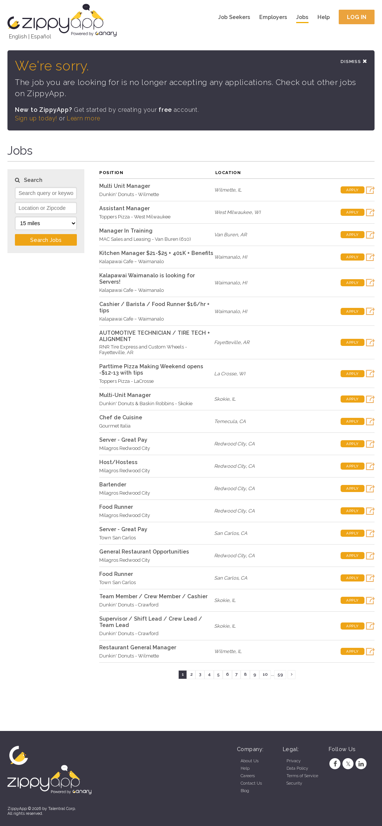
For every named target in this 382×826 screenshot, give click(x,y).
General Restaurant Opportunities (144, 551)
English (18, 36)
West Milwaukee (233, 212)
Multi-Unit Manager (125, 395)
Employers (273, 17)
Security (294, 783)
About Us (250, 761)
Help (323, 17)
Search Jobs (46, 240)
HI (244, 257)
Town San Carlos (117, 537)
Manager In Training (126, 230)
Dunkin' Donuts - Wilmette (129, 194)
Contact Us (251, 783)
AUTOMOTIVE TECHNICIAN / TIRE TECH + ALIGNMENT (154, 336)
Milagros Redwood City (124, 448)
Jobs (302, 17)
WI (257, 212)
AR (243, 234)
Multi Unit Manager (124, 186)
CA (242, 421)
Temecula (225, 421)
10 (265, 674)
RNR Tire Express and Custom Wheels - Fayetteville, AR (143, 349)
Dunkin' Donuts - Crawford (129, 605)
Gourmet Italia (115, 426)
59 (280, 674)
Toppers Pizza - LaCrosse (126, 381)
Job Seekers (234, 17)
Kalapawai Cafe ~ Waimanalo (131, 261)
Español (41, 36)
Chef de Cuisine (120, 417)
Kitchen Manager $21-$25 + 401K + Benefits (156, 253)
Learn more (83, 118)
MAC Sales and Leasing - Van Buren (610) (145, 239)
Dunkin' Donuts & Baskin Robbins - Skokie (145, 403)
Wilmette (224, 190)
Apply (352, 190)
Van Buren (226, 234)
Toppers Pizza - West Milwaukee (134, 217)
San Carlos (226, 533)
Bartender (112, 484)
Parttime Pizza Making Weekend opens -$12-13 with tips (151, 369)
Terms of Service (302, 775)
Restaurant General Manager (137, 647)
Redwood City (230, 444)
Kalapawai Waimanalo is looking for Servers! (147, 278)
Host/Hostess (118, 462)
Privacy (293, 761)
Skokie (221, 399)
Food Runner (116, 507)
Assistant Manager (124, 208)
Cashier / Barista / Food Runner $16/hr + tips (154, 307)
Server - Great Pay (123, 439)
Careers (248, 775)
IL (240, 190)
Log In (357, 17)
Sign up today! (36, 118)
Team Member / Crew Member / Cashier (153, 596)
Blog (245, 790)
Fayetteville (227, 342)
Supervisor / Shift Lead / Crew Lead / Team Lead (150, 621)
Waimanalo (227, 257)
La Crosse (225, 373)
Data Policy (297, 768)
